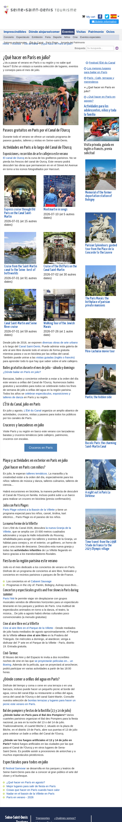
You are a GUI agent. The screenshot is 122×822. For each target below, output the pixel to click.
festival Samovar (16, 768)
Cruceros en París (41, 447)
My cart (88, 16)
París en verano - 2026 (19, 797)
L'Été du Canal (32, 410)
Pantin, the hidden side (98, 397)
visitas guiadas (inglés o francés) (55, 357)
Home (6, 43)
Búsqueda (80, 48)
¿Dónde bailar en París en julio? (22, 372)
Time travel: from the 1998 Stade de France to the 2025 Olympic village (100, 545)
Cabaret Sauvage (41, 581)
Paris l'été (9, 598)
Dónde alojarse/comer (44, 31)
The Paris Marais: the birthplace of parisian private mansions (97, 302)
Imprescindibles (15, 31)
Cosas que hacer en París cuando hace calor (33, 789)
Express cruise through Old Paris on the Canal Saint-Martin (19, 213)
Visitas (81, 31)
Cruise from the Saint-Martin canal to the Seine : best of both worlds (20, 270)
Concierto (9, 37)
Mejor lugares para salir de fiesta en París (31, 786)
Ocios (110, 31)
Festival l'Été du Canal (102, 62)
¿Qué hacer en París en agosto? (25, 782)
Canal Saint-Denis (29, 346)
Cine (75, 37)
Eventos (68, 31)
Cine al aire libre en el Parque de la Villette (28, 627)
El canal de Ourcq (13, 157)
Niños (67, 37)
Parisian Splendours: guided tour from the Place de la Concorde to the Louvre (101, 249)
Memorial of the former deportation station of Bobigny (98, 196)
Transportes (43, 818)
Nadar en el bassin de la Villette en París (30, 793)
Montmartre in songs (55, 209)
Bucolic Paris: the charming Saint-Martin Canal (100, 444)
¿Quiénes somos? (65, 818)
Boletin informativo (104, 21)
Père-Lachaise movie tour (100, 351)
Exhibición (37, 37)
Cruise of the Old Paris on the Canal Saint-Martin (60, 268)
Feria (48, 37)
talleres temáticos (36, 473)
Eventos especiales (90, 37)
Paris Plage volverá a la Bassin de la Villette (29, 509)
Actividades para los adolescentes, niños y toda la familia (100, 110)
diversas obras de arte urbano (60, 342)
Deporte (57, 37)
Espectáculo (22, 37)
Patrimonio (96, 31)
